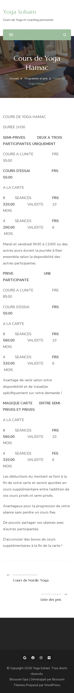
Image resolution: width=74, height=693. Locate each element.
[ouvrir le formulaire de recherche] (64, 34)
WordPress (52, 685)
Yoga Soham (19, 11)
